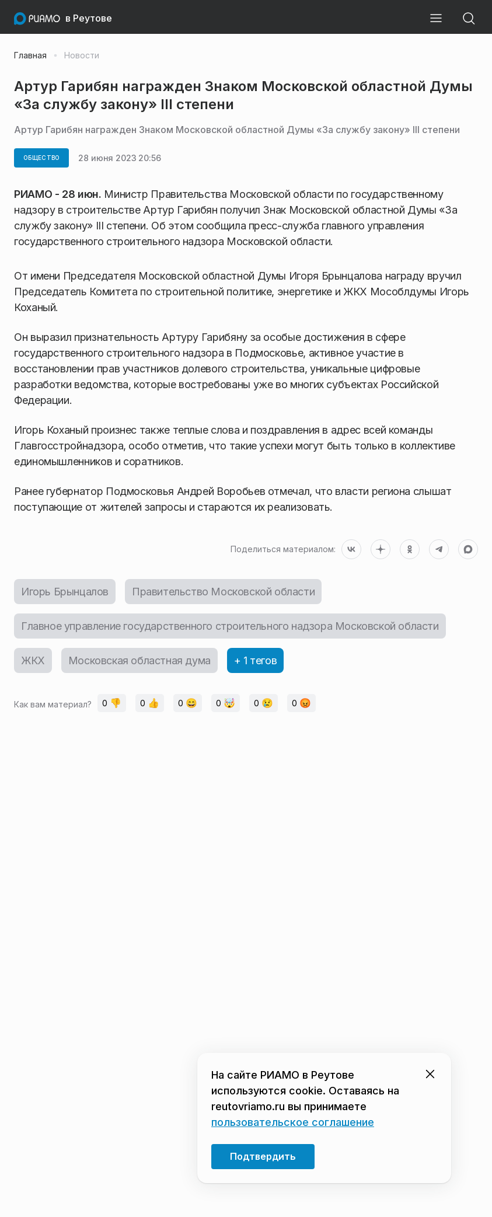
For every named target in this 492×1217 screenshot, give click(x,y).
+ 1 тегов (255, 660)
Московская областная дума (139, 660)
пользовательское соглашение (292, 1122)
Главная (30, 55)
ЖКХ (33, 660)
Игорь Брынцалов (65, 591)
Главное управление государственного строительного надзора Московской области (230, 626)
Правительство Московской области (223, 591)
